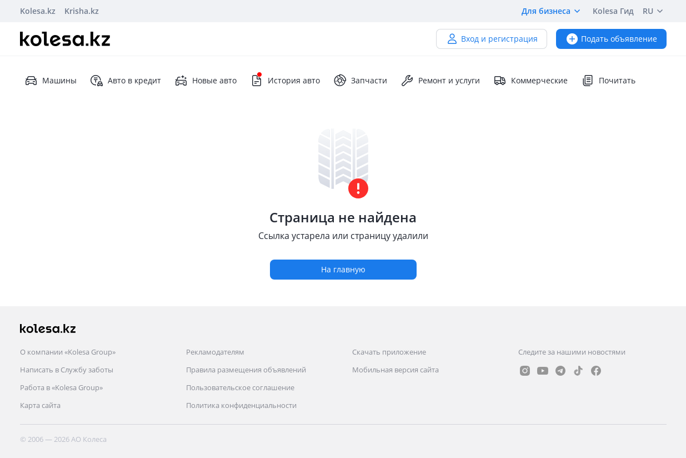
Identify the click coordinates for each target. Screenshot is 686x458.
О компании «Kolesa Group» (68, 352)
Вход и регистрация (491, 38)
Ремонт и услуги (440, 80)
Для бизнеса (553, 11)
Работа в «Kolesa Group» (61, 387)
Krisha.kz (81, 11)
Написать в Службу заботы (66, 370)
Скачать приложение (389, 352)
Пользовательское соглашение (240, 387)
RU (655, 11)
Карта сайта (40, 405)
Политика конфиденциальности (241, 405)
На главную (343, 269)
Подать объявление (611, 38)
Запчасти (360, 80)
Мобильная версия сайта (395, 370)
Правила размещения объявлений (246, 370)
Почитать (608, 80)
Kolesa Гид (613, 11)
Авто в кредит (125, 80)
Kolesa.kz (38, 11)
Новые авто (205, 80)
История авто (285, 80)
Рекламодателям (215, 352)
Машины (50, 80)
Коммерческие (530, 80)
